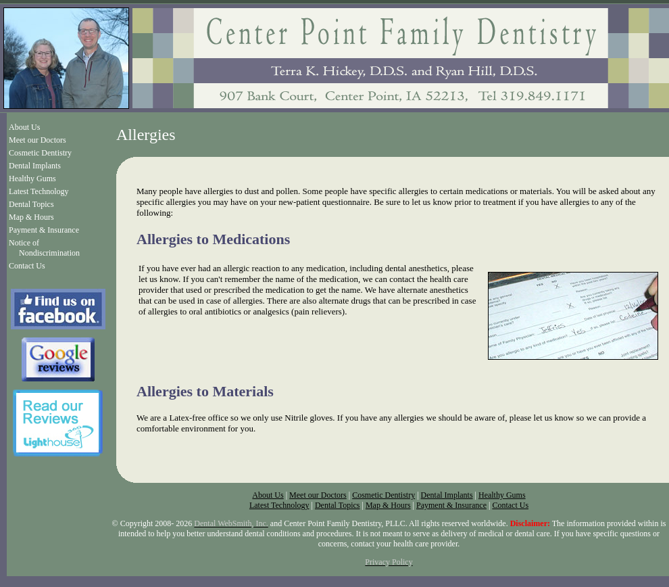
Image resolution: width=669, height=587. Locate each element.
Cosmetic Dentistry (40, 153)
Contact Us (27, 266)
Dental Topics (31, 204)
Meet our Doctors (37, 140)
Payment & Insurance (44, 230)
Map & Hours (31, 217)
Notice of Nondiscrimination (44, 248)
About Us (24, 127)
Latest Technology (39, 191)
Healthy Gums (32, 178)
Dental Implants (35, 165)
